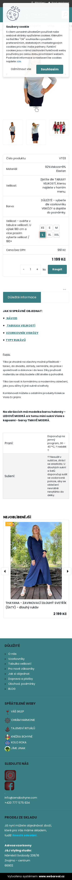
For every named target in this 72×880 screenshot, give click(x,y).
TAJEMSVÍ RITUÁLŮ (23, 728)
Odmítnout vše (21, 69)
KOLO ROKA (18, 742)
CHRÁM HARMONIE (23, 720)
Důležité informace (22, 297)
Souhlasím (50, 69)
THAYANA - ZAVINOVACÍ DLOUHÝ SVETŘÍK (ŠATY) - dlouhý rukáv (36, 605)
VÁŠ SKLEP (17, 711)
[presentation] (5, 571)
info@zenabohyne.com (21, 798)
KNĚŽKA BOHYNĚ (21, 736)
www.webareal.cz (52, 876)
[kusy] (30, 269)
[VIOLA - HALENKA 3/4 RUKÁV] (13, 132)
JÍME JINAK (18, 748)
